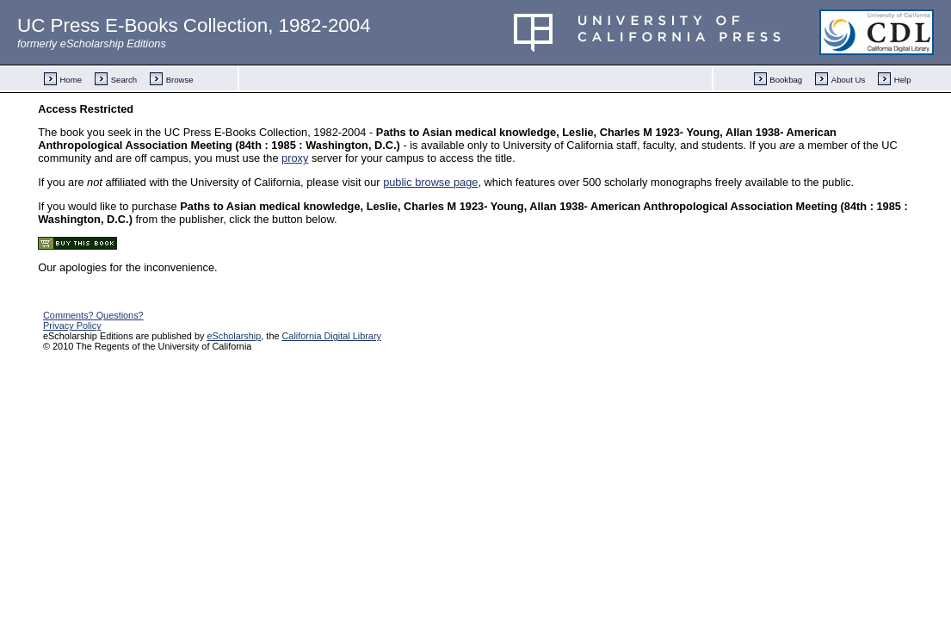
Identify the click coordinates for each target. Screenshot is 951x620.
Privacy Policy (72, 325)
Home (71, 79)
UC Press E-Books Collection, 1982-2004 (194, 25)
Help (902, 79)
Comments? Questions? (93, 315)
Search (124, 79)
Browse (180, 79)
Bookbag (785, 79)
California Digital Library (331, 336)
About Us (848, 79)
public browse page (430, 182)
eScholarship (234, 336)
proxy (294, 158)
